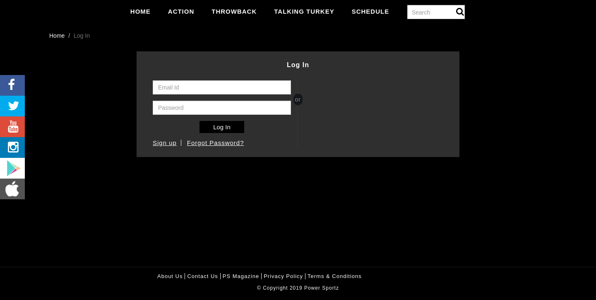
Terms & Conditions (335, 276)
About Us (170, 276)
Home (140, 11)
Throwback (234, 11)
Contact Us (202, 276)
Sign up (165, 143)
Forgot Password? (215, 143)
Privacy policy (283, 276)
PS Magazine (241, 276)
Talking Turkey (304, 11)
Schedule (370, 11)
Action (181, 11)
